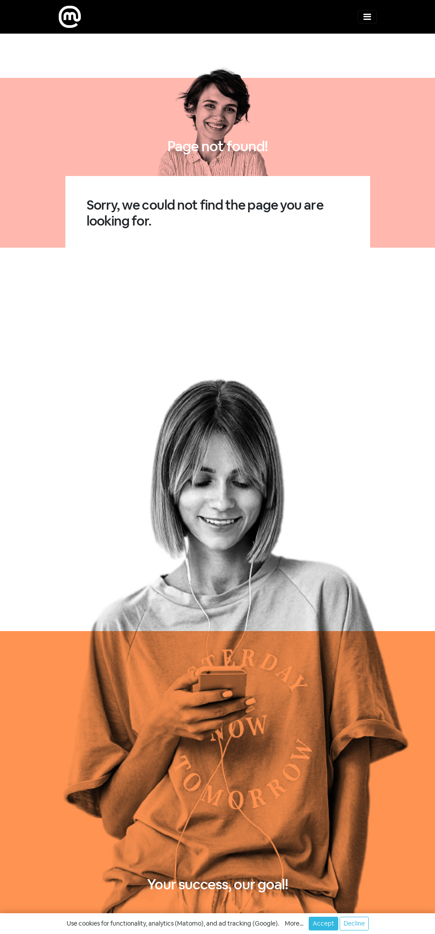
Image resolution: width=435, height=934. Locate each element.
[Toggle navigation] (367, 16)
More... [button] (294, 923)
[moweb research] (70, 17)
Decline (354, 923)
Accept (323, 923)
